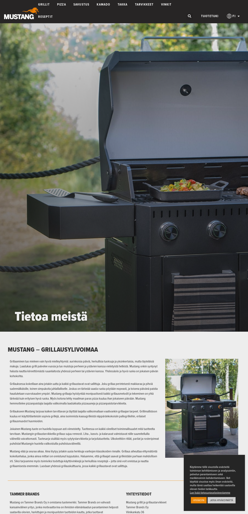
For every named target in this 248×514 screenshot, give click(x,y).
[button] (189, 16)
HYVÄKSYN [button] (198, 500)
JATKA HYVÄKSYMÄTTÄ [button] (221, 500)
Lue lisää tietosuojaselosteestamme (210, 492)
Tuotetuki (210, 16)
